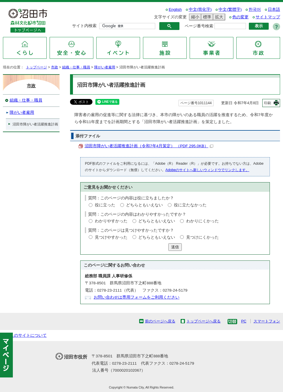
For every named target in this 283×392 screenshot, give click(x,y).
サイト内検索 (84, 26)
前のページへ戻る (160, 321)
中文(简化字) (200, 9)
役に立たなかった (190, 205)
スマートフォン (267, 321)
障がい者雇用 (104, 67)
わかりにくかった (202, 221)
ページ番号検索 (199, 26)
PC (243, 321)
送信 (175, 247)
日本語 (274, 9)
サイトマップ (268, 17)
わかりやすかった (111, 221)
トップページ (36, 67)
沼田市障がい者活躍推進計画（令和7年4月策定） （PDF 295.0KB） (149, 146)
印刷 (267, 103)
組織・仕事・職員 (76, 67)
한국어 (255, 9)
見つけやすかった (111, 237)
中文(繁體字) (230, 9)
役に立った (105, 205)
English (175, 9)
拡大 (218, 17)
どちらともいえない (144, 205)
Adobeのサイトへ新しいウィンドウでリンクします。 (207, 170)
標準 (206, 17)
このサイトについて (28, 335)
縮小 (194, 17)
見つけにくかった (202, 237)
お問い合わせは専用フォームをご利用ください (136, 297)
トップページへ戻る (203, 321)
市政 (54, 67)
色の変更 (240, 17)
